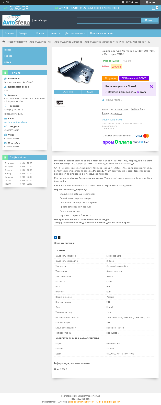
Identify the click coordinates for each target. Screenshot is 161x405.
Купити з (135, 78)
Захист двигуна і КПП (40, 41)
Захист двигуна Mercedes (68, 41)
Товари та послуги (17, 41)
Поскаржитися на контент (81, 402)
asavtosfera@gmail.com (15, 122)
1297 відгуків (132, 2)
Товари (23, 33)
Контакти (55, 33)
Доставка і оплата (75, 33)
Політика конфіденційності (107, 402)
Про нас (40, 33)
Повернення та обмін (101, 33)
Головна (9, 33)
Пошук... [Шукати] (149, 20)
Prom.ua (96, 396)
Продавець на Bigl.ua (81, 399)
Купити (112, 78)
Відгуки (7, 62)
